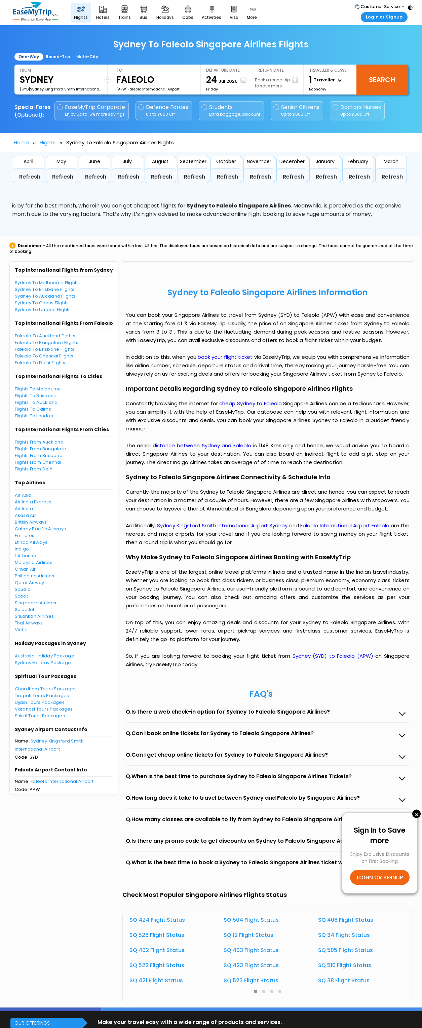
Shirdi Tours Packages (40, 716)
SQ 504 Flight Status (251, 920)
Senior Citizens (296, 110)
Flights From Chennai (38, 462)
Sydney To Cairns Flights (42, 303)
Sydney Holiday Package (43, 662)
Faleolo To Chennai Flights (44, 356)
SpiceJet (25, 609)
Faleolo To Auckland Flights (45, 336)
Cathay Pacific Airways (40, 529)
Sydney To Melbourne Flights (47, 282)
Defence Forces (163, 110)
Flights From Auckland (39, 442)
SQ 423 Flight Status (251, 965)
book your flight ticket (226, 356)
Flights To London (34, 416)
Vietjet (22, 629)
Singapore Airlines (35, 603)
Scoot (21, 596)
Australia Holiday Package (45, 656)
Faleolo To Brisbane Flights (45, 349)
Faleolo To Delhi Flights (40, 362)
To (119, 70)
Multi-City (87, 57)
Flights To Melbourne (38, 389)
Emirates (25, 535)
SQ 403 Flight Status (251, 950)
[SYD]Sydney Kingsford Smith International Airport (61, 89)
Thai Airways (29, 623)
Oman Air (25, 569)
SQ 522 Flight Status (156, 965)
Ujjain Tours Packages (40, 702)
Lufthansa (25, 556)
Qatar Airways (31, 582)
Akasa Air (25, 515)
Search (382, 79)
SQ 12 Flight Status (248, 935)
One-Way (28, 57)
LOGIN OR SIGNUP (380, 877)
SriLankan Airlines (34, 616)
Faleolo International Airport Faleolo (345, 525)
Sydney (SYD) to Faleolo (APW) (334, 655)
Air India (24, 508)
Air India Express (33, 502)
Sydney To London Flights (43, 309)
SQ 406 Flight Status (345, 920)
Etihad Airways (31, 542)
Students (231, 110)
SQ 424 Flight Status (157, 920)
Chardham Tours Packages (46, 689)
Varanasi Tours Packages (44, 709)
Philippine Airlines (34, 576)
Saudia (23, 589)
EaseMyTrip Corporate (91, 110)
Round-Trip (58, 57)
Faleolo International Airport (62, 781)
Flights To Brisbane (36, 395)
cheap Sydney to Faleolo (250, 403)
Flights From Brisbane (39, 455)
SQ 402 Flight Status (157, 950)
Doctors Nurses (357, 110)
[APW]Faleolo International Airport (148, 89)
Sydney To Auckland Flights (45, 296)
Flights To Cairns (33, 409)
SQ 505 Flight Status (345, 950)
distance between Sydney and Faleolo (203, 445)
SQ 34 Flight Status (344, 935)
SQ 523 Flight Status (251, 980)
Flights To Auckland (36, 402)
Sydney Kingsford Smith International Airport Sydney (223, 525)
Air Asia (23, 495)
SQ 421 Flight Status (156, 980)
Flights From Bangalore (41, 449)
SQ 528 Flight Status (156, 935)
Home (21, 142)
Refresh (29, 177)
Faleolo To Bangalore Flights (46, 342)
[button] (256, 991)
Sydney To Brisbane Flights (45, 289)
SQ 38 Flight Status (344, 980)
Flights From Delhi (34, 469)
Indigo (22, 549)
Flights (47, 142)
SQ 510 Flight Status (344, 965)
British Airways (31, 522)
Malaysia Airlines (33, 562)
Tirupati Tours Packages (42, 695)
